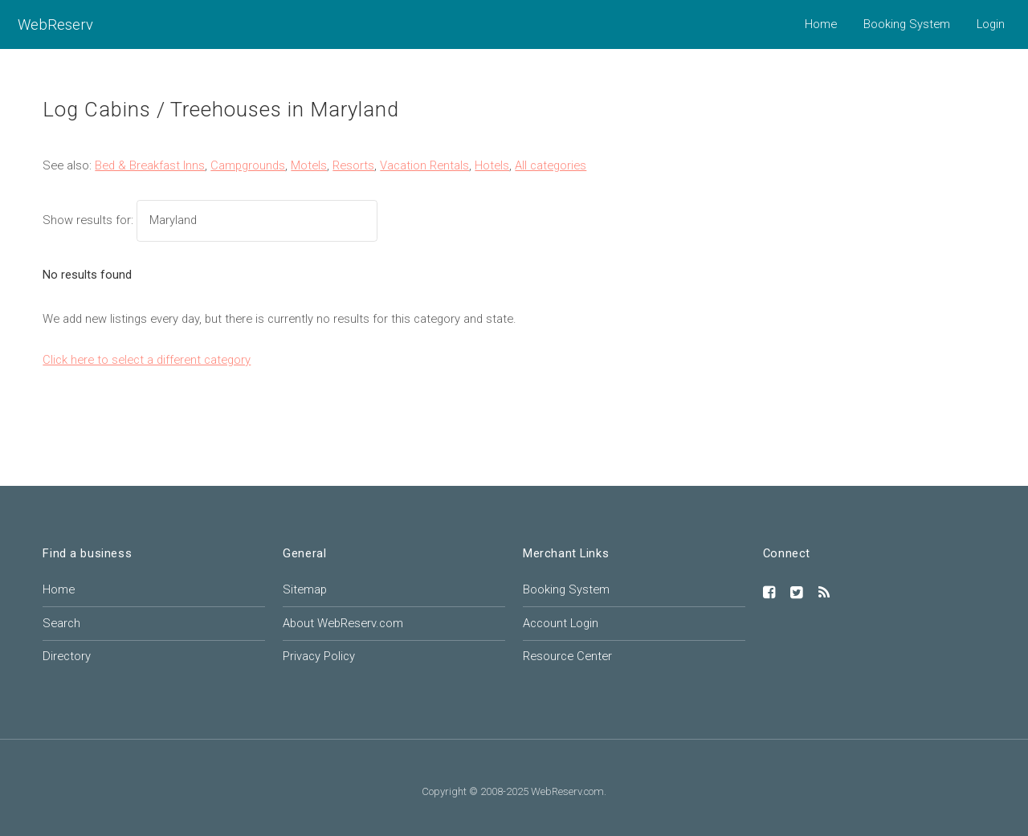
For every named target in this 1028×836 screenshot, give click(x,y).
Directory (67, 656)
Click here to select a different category (147, 360)
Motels (309, 165)
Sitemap (305, 589)
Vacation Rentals (424, 165)
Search (61, 623)
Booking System (906, 24)
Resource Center (567, 656)
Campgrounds (247, 165)
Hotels (492, 165)
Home (821, 24)
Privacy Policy (319, 656)
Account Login (560, 623)
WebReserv (55, 24)
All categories (550, 165)
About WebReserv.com (343, 623)
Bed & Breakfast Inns (150, 165)
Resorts (353, 165)
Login (991, 24)
